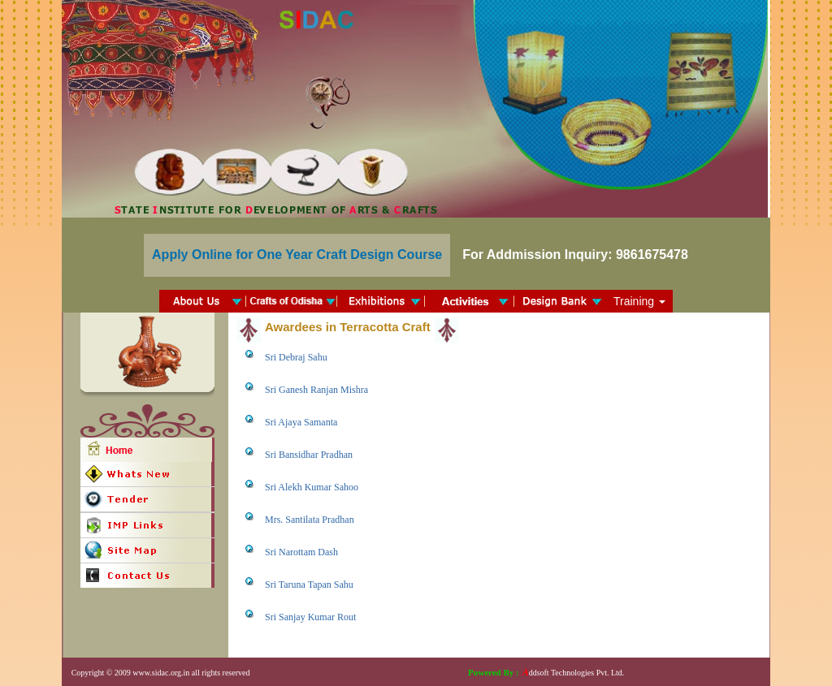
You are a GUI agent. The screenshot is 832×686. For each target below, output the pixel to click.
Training (639, 301)
